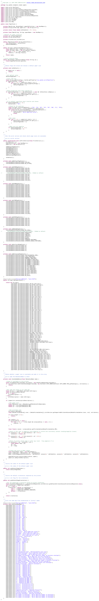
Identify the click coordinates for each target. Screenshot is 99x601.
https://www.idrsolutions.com (36, 2)
